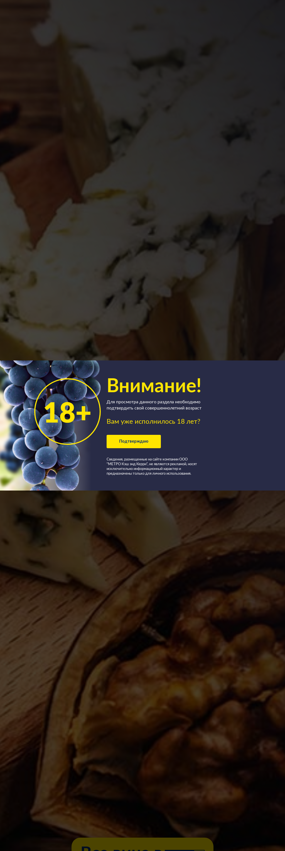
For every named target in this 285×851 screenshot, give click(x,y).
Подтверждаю (133, 441)
